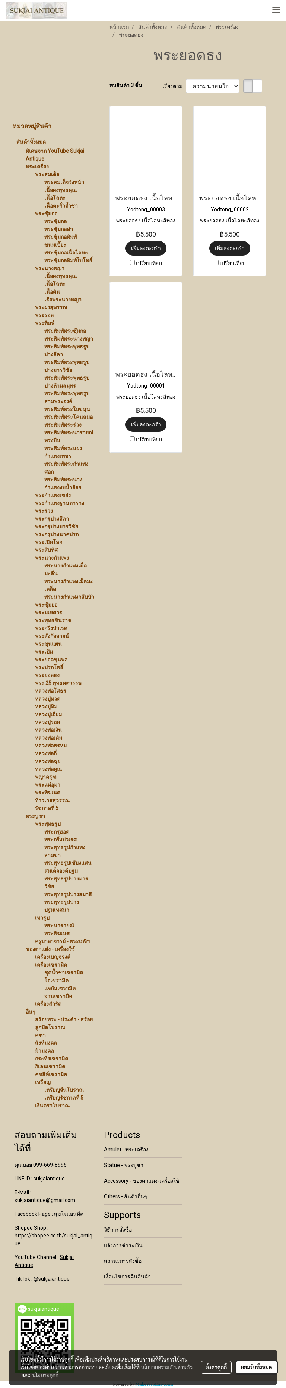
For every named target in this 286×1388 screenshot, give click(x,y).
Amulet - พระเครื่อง (126, 1150)
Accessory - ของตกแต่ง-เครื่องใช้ (141, 1181)
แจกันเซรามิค (60, 988)
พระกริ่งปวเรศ (51, 628)
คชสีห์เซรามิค (51, 1074)
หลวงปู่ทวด (47, 699)
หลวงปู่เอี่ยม (48, 714)
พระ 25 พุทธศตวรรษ (58, 683)
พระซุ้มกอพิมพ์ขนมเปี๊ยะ (60, 241)
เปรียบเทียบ (149, 263)
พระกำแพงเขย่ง (53, 495)
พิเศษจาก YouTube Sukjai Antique (55, 155)
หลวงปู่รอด (47, 722)
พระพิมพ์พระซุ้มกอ (65, 331)
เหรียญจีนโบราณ (64, 1090)
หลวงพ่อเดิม (48, 738)
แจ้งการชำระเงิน (123, 1245)
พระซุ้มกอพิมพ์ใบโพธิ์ (68, 260)
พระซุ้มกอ (46, 213)
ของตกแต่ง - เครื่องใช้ (50, 949)
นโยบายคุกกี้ (45, 1375)
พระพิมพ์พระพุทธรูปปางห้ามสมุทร (66, 382)
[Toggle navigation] (276, 10)
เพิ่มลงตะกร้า (146, 248)
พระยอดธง (47, 675)
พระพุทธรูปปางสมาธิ (68, 894)
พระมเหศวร (48, 613)
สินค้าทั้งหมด (31, 142)
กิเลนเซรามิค (50, 1066)
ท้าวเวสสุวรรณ (52, 800)
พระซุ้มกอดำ (58, 229)
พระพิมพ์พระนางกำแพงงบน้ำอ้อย (63, 483)
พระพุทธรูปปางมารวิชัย (66, 882)
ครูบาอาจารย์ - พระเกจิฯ (62, 941)
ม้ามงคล (44, 1051)
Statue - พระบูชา (123, 1165)
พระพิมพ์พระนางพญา (68, 339)
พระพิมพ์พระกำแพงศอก (66, 468)
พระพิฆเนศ (47, 793)
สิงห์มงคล (46, 1043)
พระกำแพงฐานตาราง (59, 503)
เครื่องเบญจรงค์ (52, 957)
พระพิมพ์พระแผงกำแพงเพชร (63, 452)
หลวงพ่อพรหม (51, 746)
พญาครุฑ (46, 777)
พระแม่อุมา (47, 785)
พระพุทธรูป (48, 824)
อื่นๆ (30, 1012)
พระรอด (44, 315)
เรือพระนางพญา (63, 300)
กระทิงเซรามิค (51, 1059)
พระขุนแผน (48, 644)
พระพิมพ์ (44, 323)
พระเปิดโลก (48, 542)
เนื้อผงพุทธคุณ (60, 190)
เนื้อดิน (52, 292)
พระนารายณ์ (59, 926)
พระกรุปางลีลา (52, 519)
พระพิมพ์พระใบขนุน (67, 409)
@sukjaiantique (52, 1279)
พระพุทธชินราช (53, 620)
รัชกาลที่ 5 (46, 808)
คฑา (40, 1035)
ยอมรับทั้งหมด (256, 1367)
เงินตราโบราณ (52, 1106)
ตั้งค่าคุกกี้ (216, 1367)
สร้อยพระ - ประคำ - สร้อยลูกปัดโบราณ (64, 1023)
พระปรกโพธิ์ (49, 667)
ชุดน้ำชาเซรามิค (63, 973)
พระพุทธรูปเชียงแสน (68, 863)
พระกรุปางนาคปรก (57, 534)
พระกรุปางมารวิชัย (56, 526)
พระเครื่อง (37, 167)
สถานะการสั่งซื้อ (123, 1261)
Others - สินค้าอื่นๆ (125, 1196)
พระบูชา (35, 816)
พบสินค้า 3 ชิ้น (125, 85)
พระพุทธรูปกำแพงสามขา (64, 851)
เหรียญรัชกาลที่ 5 (63, 1098)
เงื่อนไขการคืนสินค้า (127, 1277)
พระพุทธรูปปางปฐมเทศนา (61, 906)
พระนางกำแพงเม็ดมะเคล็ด (68, 585)
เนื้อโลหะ (55, 198)
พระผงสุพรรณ (51, 307)
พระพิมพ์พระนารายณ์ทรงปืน (68, 436)
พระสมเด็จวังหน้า (64, 182)
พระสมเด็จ (47, 174)
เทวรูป (42, 918)
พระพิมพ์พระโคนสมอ (68, 417)
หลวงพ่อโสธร (50, 691)
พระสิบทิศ (46, 550)
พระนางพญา (49, 268)
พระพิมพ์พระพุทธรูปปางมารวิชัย (66, 366)
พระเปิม (44, 652)
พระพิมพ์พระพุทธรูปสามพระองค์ (66, 397)
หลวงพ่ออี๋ (46, 753)
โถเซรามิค (56, 980)
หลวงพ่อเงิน (48, 730)
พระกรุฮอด (56, 832)
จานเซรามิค (58, 996)
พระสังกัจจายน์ (52, 636)
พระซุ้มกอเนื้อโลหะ (66, 253)
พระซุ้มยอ (46, 605)
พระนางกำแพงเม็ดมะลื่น (65, 569)
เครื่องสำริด (48, 1004)
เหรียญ (43, 1082)
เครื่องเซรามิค (51, 965)
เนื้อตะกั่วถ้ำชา (61, 206)
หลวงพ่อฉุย (47, 761)
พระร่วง (44, 511)
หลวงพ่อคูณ (48, 769)
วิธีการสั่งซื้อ (118, 1230)
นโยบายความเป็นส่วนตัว (167, 1367)
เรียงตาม (174, 86)
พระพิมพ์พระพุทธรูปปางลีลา (66, 350)
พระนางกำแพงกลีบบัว (69, 597)
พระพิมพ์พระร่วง (63, 425)
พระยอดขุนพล (51, 660)
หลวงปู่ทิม (46, 706)
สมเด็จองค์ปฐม (61, 871)
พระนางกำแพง (52, 558)
